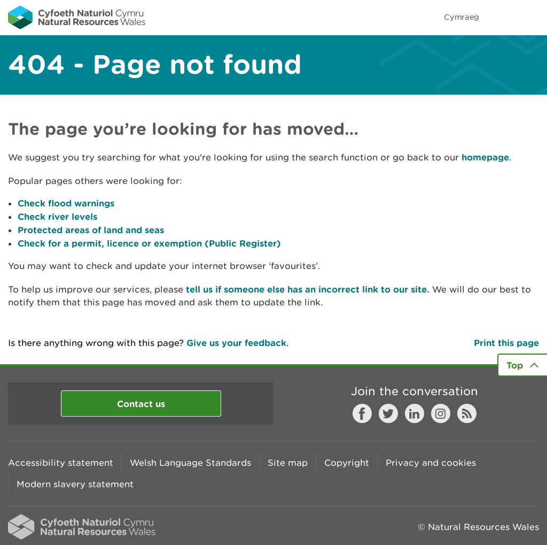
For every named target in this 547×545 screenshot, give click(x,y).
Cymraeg (461, 17)
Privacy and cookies (431, 462)
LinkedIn (414, 413)
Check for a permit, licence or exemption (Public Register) (149, 243)
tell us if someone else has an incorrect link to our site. (307, 289)
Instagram (440, 413)
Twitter (388, 413)
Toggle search (502, 17)
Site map (288, 462)
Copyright (346, 462)
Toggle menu (532, 17)
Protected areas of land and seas (91, 230)
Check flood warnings (66, 203)
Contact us (141, 403)
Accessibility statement (60, 462)
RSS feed (466, 413)
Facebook (362, 413)
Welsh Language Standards (190, 462)
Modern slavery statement (75, 484)
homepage (485, 157)
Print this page (506, 342)
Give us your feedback (236, 342)
